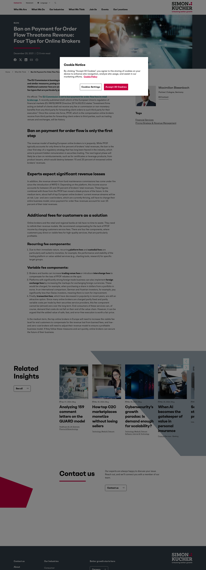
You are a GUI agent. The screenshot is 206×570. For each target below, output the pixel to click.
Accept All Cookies (116, 87)
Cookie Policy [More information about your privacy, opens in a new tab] (90, 76)
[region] (104, 76)
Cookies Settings (90, 87)
